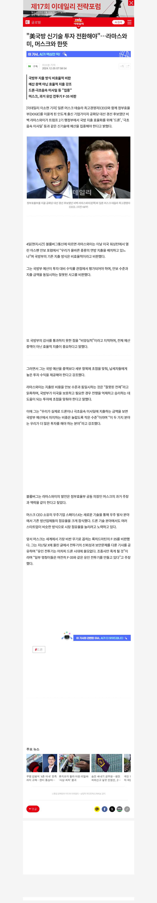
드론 (39, 649)
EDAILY (28, 22)
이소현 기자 (48, 65)
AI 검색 (118, 22)
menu (129, 22)
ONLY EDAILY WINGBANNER (78, 21)
